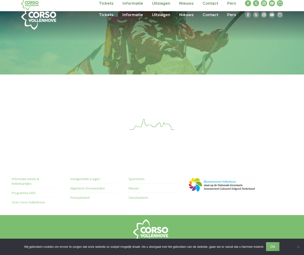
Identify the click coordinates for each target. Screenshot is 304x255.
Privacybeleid (79, 197)
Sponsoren (137, 179)
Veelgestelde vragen (85, 179)
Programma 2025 (24, 193)
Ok (273, 247)
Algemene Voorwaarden (87, 188)
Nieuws (134, 188)
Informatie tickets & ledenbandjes (25, 181)
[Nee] (298, 247)
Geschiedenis (138, 197)
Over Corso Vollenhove (28, 202)
